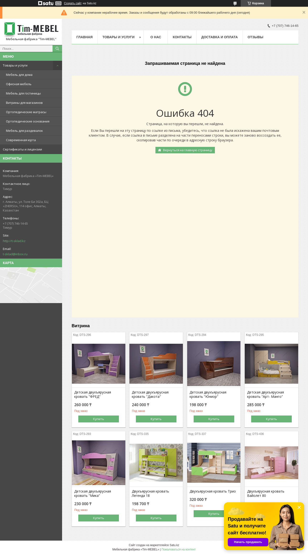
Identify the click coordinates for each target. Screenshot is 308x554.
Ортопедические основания (27, 121)
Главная (84, 37)
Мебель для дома (19, 74)
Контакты (182, 37)
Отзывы (255, 37)
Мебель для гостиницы (23, 93)
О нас (155, 37)
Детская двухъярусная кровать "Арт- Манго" (265, 394)
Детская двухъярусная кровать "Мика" (92, 493)
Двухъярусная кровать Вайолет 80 (265, 493)
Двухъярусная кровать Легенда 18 (150, 493)
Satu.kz (174, 545)
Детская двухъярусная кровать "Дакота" (150, 394)
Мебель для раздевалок (24, 130)
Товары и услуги (15, 65)
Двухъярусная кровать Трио (213, 491)
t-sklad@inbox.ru (15, 254)
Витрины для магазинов (24, 102)
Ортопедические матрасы (26, 112)
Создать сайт (73, 3)
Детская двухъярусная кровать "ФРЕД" (92, 394)
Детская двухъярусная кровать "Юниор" (208, 394)
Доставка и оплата (219, 37)
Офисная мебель (19, 84)
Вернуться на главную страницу (187, 150)
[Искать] (57, 48)
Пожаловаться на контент (178, 549)
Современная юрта (21, 140)
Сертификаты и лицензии (22, 149)
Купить (98, 419)
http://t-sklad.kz (14, 241)
